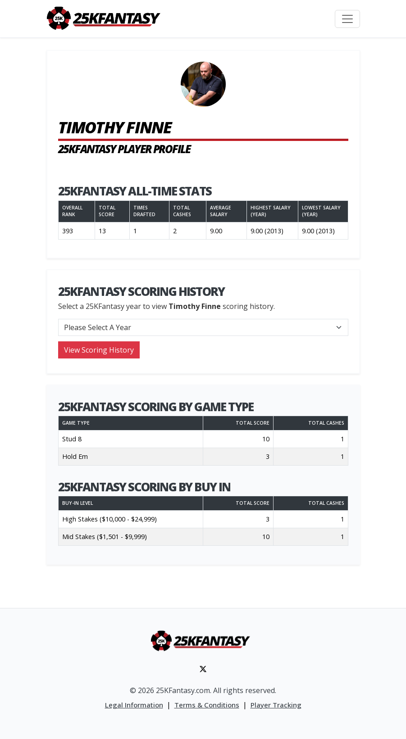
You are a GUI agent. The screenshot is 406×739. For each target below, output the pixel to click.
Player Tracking (276, 704)
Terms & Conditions (206, 704)
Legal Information (134, 704)
